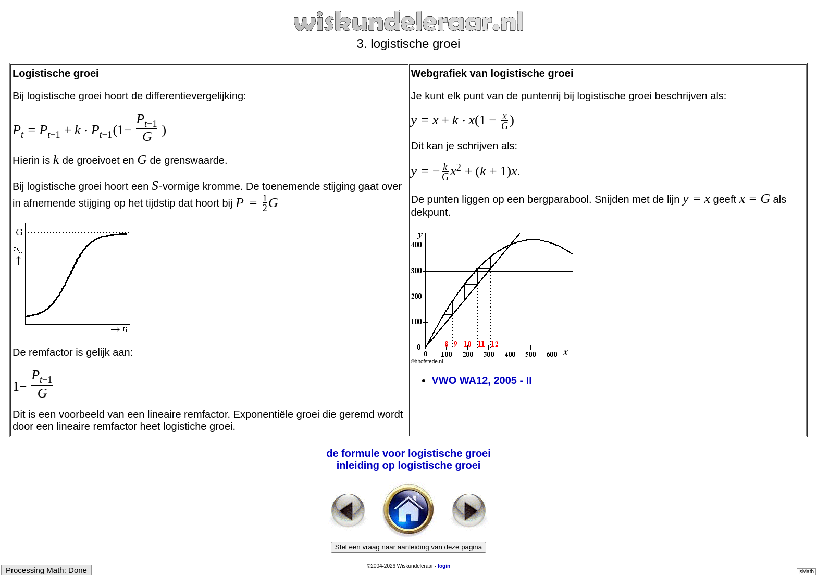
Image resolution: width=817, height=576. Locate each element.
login (444, 566)
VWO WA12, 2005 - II (482, 380)
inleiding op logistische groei (409, 465)
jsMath (806, 571)
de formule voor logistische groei (408, 453)
